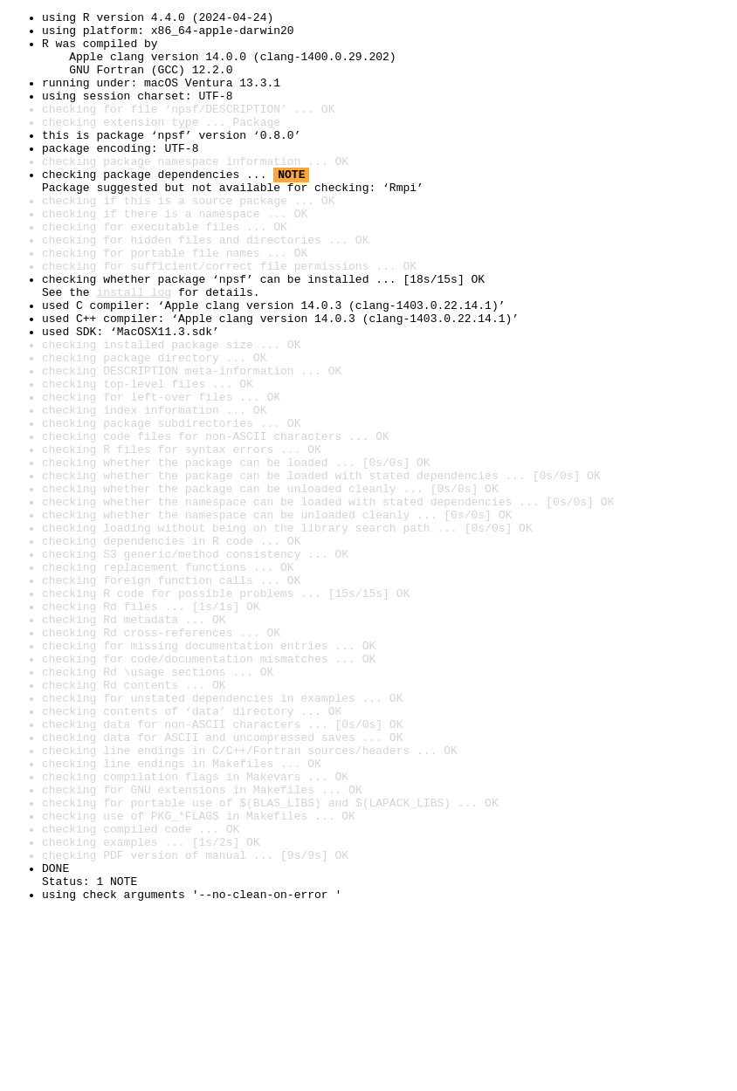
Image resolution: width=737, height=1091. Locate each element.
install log (133, 349)
